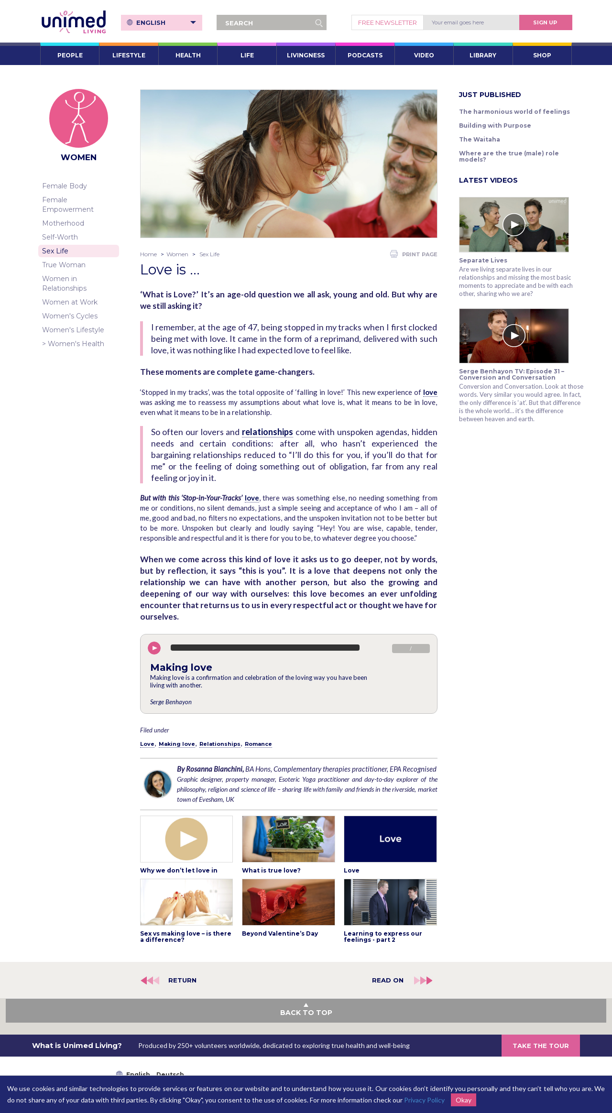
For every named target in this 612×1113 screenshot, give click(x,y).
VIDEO (424, 55)
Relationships (219, 744)
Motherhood (63, 223)
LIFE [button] (247, 55)
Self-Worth (60, 237)
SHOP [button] (542, 55)
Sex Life (55, 251)
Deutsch (170, 1074)
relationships (267, 431)
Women (177, 254)
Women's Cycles (70, 316)
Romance (258, 744)
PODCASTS (365, 55)
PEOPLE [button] (70, 55)
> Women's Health (73, 343)
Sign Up (545, 22)
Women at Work (70, 302)
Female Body (64, 186)
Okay (463, 1100)
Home (148, 254)
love (430, 392)
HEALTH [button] (188, 55)
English (166, 22)
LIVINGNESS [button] (306, 55)
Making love (177, 744)
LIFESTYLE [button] (128, 55)
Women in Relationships (64, 283)
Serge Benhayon (171, 702)
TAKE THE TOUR (541, 1045)
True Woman (64, 265)
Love (147, 744)
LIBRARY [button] (483, 55)
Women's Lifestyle (73, 330)
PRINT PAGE (413, 254)
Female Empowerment (68, 205)
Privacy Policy (424, 1100)
